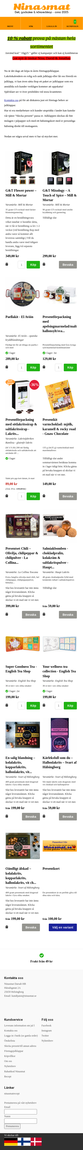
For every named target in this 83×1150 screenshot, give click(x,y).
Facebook (47, 1025)
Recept (7, 1076)
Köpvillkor (9, 1056)
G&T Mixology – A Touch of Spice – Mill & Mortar (60, 195)
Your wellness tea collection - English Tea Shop (59, 671)
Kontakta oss (11, 100)
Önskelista (9, 1040)
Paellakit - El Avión (19, 317)
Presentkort (51, 868)
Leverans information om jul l (19, 1025)
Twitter (45, 1035)
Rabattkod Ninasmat (14, 1071)
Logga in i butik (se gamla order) (21, 1035)
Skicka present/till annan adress (20, 1045)
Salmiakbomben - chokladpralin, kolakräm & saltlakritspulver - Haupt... (55, 558)
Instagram (47, 1030)
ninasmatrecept (12, 1093)
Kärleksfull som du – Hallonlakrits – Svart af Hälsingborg (60, 762)
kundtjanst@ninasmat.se (24, 995)
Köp (33, 264)
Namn (7, 1116)
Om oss (8, 1061)
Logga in (52, 26)
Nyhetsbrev (10, 1066)
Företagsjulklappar (13, 1051)
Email (7, 1107)
